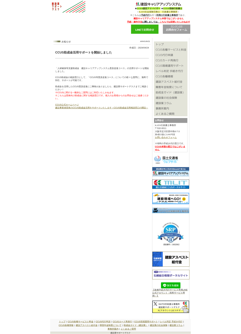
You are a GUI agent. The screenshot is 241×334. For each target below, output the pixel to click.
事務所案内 (113, 329)
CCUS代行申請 (103, 321)
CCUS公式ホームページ (67, 104)
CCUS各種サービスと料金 (80, 321)
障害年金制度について (111, 325)
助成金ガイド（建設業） (136, 325)
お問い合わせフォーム (166, 137)
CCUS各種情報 (66, 325)
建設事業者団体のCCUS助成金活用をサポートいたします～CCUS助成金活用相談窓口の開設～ (101, 107)
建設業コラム (176, 325)
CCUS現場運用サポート (146, 321)
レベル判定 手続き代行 (171, 321)
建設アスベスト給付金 (87, 325)
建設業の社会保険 (158, 325)
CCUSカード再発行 (122, 321)
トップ (62, 321)
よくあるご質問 (128, 329)
